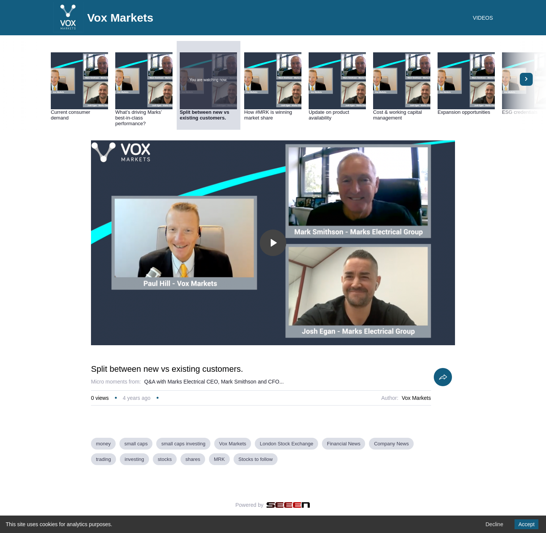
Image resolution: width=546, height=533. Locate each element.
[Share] (443, 377)
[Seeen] (288, 505)
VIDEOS (483, 18)
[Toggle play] (273, 243)
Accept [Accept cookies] (526, 524)
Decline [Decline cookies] (494, 524)
